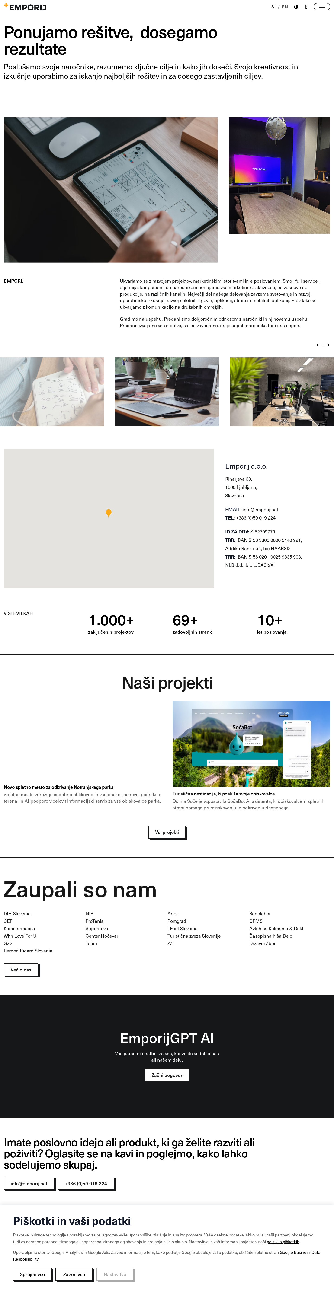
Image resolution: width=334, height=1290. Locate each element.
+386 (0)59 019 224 (86, 1183)
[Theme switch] (296, 7)
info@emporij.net (29, 1183)
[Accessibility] (306, 7)
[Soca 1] (251, 757)
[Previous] (319, 345)
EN (285, 7)
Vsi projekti (167, 832)
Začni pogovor (167, 1075)
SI (273, 7)
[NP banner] (82, 757)
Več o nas (21, 969)
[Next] (326, 345)
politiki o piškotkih (283, 1241)
